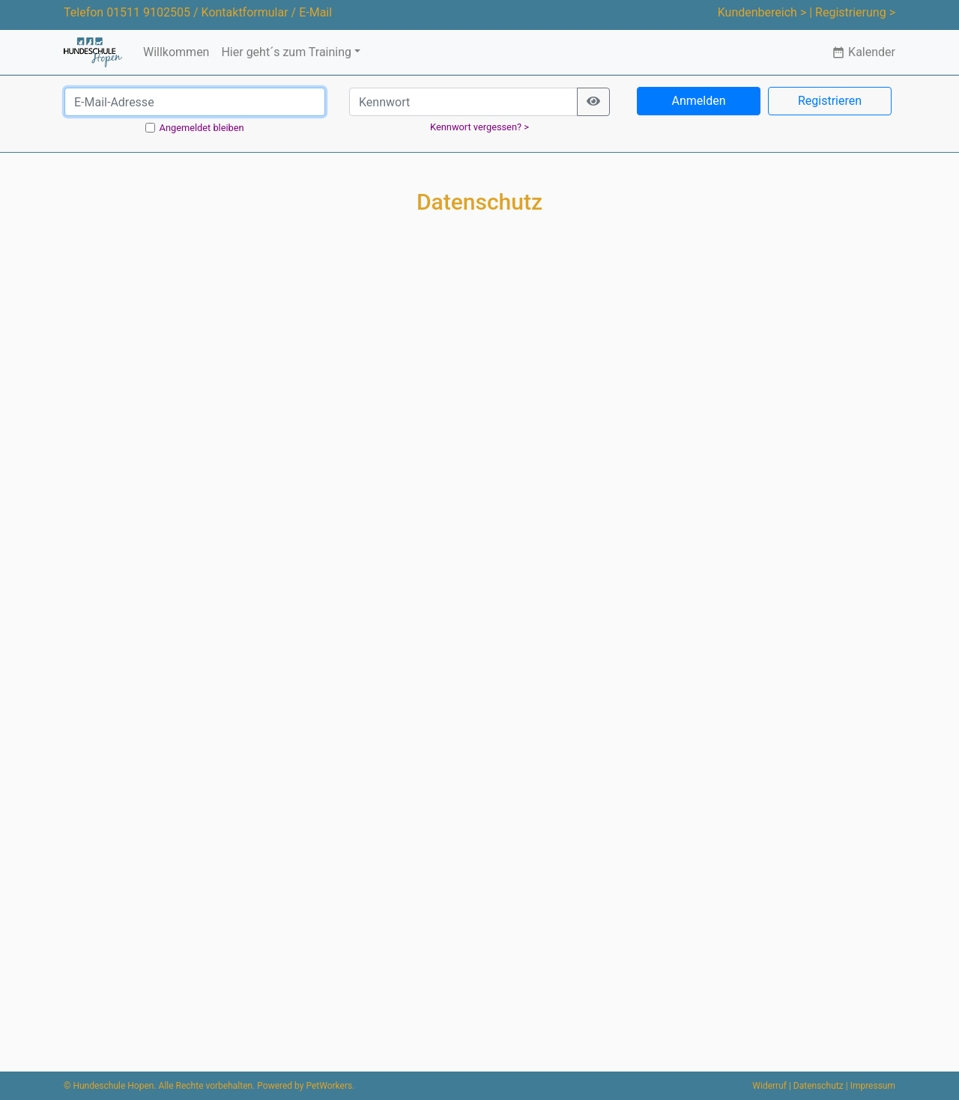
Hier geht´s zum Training (286, 52)
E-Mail (315, 12)
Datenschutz (818, 1086)
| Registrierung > (852, 12)
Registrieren (830, 101)
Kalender (863, 52)
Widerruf (769, 1086)
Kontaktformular (245, 12)
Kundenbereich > (762, 12)
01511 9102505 (148, 12)
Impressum (872, 1086)
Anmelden (698, 101)
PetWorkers (329, 1086)
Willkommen (176, 52)
